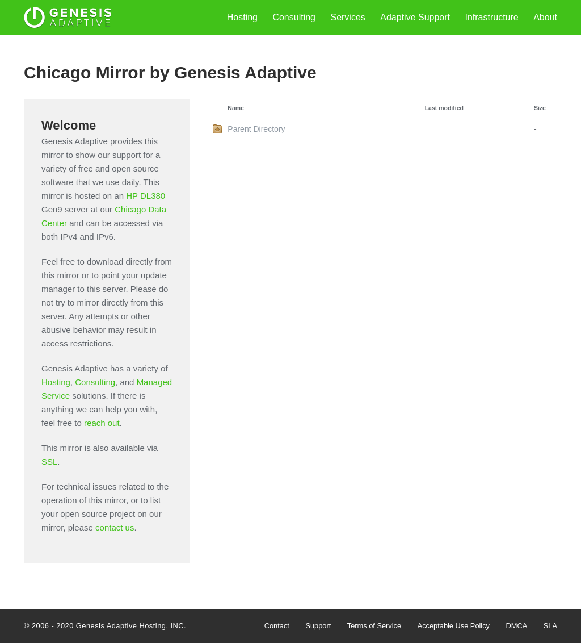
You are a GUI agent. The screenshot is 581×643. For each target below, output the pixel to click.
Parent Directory (256, 128)
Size (540, 108)
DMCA (517, 625)
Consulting (293, 17)
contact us (114, 527)
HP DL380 (145, 196)
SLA (550, 625)
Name (236, 108)
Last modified (444, 108)
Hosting (242, 17)
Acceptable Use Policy (454, 625)
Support (318, 625)
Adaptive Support (415, 17)
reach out (102, 423)
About (545, 17)
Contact (276, 625)
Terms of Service (374, 625)
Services (347, 17)
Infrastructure (491, 17)
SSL (49, 461)
